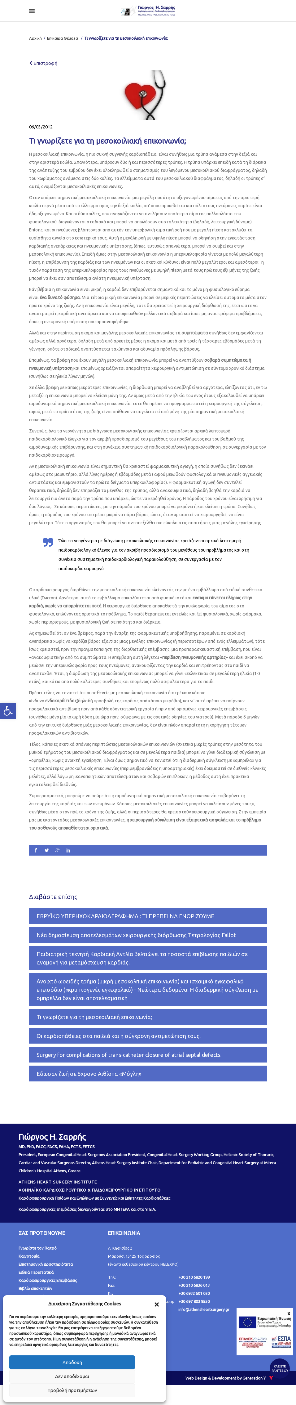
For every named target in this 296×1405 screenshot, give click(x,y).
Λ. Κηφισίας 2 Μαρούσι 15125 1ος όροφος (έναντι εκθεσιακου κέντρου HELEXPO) (143, 1256)
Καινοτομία (29, 1256)
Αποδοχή (72, 1362)
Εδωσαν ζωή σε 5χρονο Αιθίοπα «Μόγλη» (89, 1074)
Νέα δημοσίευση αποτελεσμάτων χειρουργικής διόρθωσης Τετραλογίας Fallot (136, 935)
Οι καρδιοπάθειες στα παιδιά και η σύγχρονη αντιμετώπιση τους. (119, 1036)
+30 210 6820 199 (194, 1277)
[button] (157, 1304)
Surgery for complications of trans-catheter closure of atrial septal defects (128, 1055)
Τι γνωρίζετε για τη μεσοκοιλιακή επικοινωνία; (94, 1017)
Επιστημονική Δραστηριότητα (46, 1264)
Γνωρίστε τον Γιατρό (38, 1248)
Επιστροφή (43, 63)
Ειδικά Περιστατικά (36, 1272)
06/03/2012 (41, 126)
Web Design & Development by (229, 1378)
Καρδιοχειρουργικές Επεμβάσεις (48, 1280)
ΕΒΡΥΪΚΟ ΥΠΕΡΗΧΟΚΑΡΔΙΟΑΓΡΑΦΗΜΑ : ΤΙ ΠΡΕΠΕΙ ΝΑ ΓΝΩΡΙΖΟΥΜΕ (125, 916)
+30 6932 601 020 (194, 1293)
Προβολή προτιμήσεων (72, 1390)
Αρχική (35, 38)
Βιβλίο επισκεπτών (35, 1288)
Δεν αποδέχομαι (72, 1376)
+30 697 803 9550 (194, 1301)
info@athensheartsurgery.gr (203, 1309)
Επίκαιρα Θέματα (62, 38)
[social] (36, 850)
